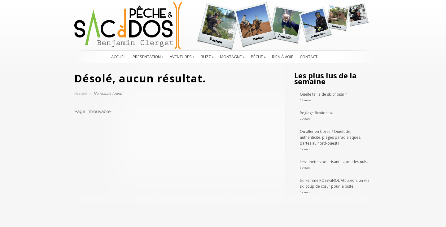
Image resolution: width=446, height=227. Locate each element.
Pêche (258, 56)
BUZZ (207, 56)
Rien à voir (283, 56)
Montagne (232, 56)
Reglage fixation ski (316, 113)
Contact (308, 56)
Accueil (118, 56)
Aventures (182, 56)
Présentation (148, 56)
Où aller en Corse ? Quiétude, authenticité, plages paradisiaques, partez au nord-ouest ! (330, 137)
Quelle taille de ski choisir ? (323, 94)
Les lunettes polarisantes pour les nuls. (334, 161)
